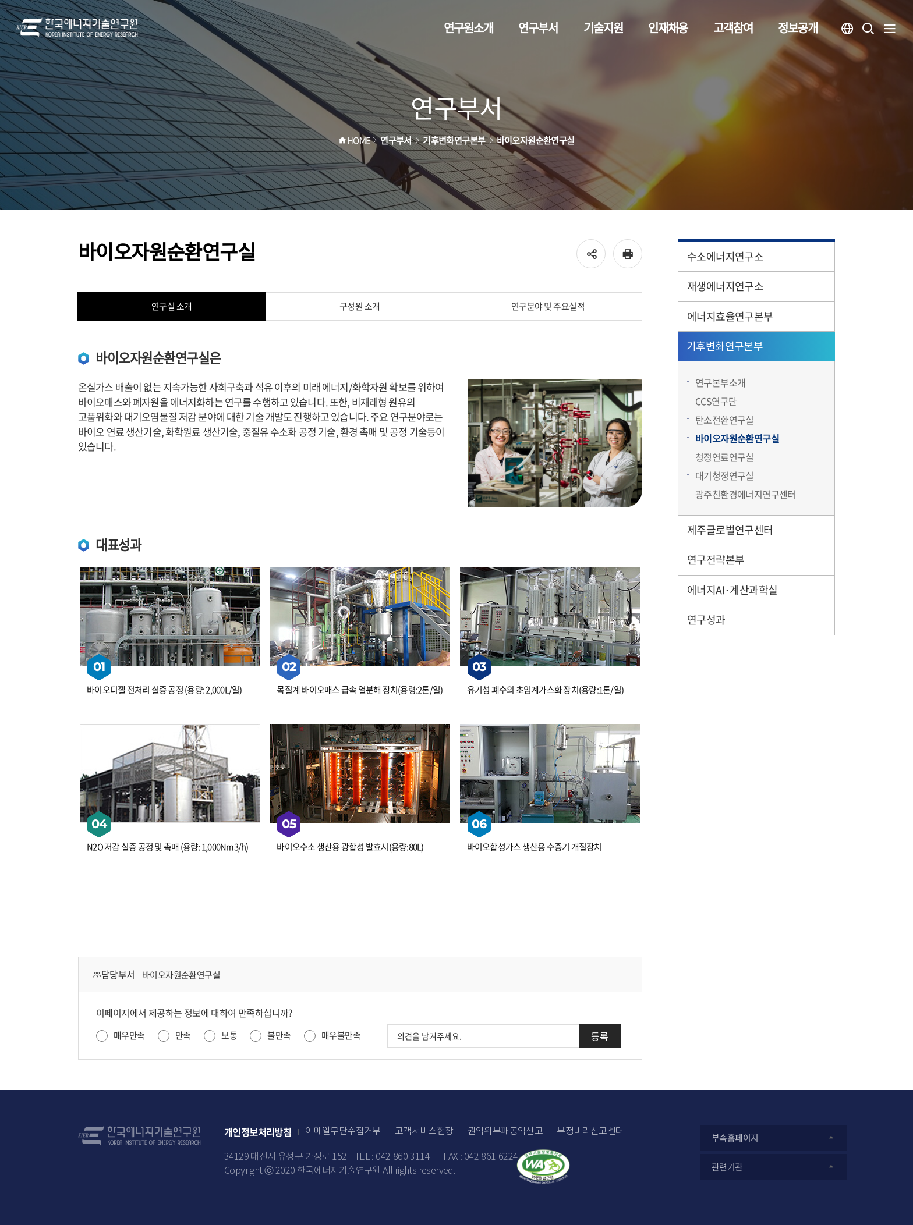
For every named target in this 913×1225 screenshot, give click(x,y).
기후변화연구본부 (724, 346)
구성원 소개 (359, 306)
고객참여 (733, 27)
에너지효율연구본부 (730, 316)
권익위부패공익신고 (505, 1132)
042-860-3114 (403, 1157)
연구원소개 (468, 27)
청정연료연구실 (724, 457)
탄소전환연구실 (724, 420)
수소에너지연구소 (725, 256)
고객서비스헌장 (424, 1132)
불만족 (279, 1035)
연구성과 (706, 619)
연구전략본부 (715, 559)
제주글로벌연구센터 (730, 530)
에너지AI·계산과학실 (732, 590)
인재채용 (668, 27)
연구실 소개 (171, 306)
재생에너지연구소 (725, 286)
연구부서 (538, 27)
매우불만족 (340, 1035)
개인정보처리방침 (257, 1132)
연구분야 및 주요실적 (548, 306)
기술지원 (603, 27)
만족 (183, 1035)
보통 (229, 1035)
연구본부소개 (720, 382)
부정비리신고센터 (590, 1132)
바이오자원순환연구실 (737, 438)
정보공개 (798, 27)
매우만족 (129, 1035)
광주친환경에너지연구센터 (745, 494)
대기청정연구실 (724, 475)
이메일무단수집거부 (343, 1132)
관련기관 (773, 1166)
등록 (599, 1036)
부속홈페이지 (773, 1137)
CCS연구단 (716, 401)
